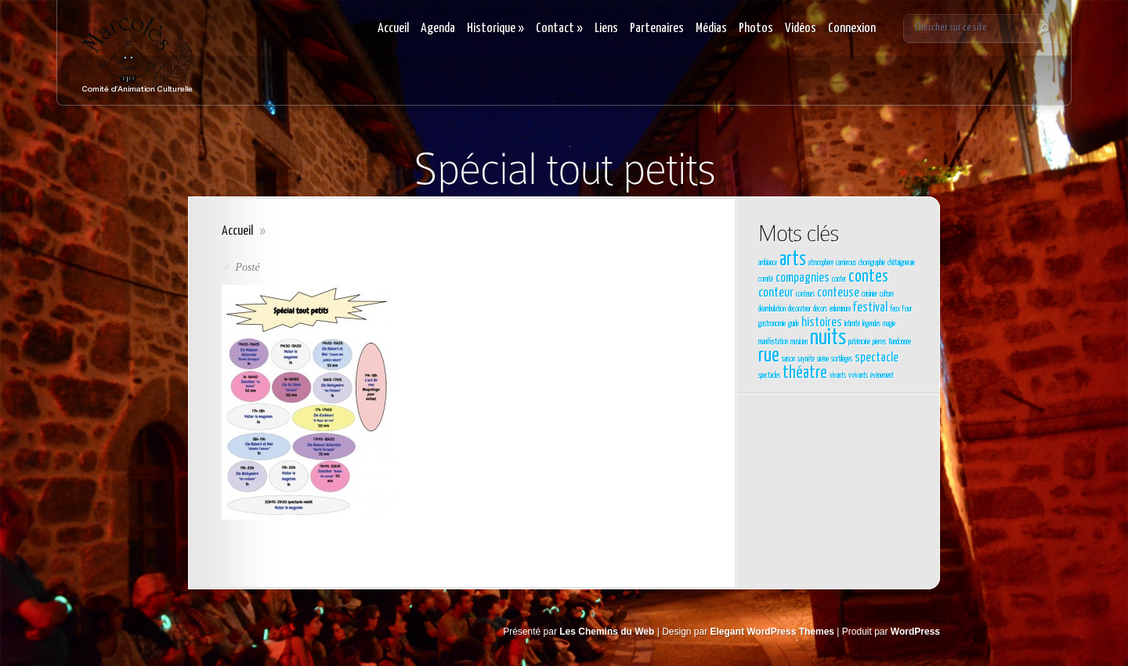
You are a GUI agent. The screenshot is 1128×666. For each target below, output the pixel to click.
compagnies (803, 278)
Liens (606, 28)
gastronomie (772, 324)
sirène (823, 359)
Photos (756, 28)
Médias (711, 28)
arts (792, 259)
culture (887, 294)
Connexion (852, 28)
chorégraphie (872, 263)
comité (765, 279)
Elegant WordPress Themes (772, 631)
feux (895, 309)
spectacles (769, 376)
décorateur (799, 309)
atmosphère (820, 263)
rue (768, 356)
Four (907, 309)
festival (870, 308)
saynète (806, 359)
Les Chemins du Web (606, 631)
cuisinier (869, 294)
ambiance (767, 263)
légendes (871, 324)
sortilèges (841, 359)
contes (868, 277)
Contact (559, 28)
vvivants (858, 376)
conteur (776, 293)
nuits (828, 338)
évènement (882, 376)
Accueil (393, 28)
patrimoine (859, 342)
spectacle (876, 358)
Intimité (852, 324)
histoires (821, 322)
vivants (838, 376)
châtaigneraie (901, 263)
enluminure (840, 309)
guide (793, 324)
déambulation (772, 309)
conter (839, 279)
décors (820, 309)
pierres (879, 342)
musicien (799, 342)
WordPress (915, 631)
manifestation (773, 342)
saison (788, 359)
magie (889, 324)
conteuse (838, 293)
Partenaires (657, 28)
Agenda (438, 28)
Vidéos (800, 28)
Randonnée (899, 342)
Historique (495, 28)
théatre (805, 373)
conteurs (805, 294)
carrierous (846, 263)
